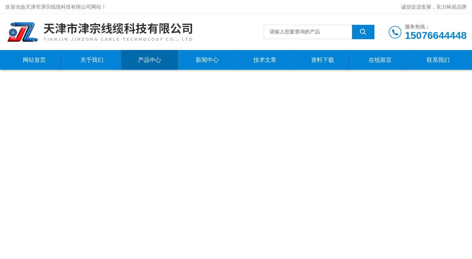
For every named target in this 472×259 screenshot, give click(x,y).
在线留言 (380, 60)
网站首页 (34, 60)
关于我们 (91, 60)
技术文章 (264, 60)
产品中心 (149, 60)
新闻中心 (207, 60)
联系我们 (438, 60)
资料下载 (322, 60)
